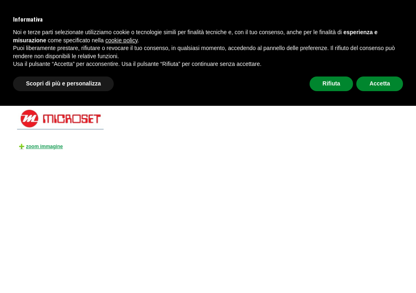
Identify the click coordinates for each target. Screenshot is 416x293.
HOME (29, 91)
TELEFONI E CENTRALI (40, 70)
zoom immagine (44, 146)
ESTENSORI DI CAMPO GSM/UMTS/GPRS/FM (208, 91)
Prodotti (47, 91)
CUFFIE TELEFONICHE (94, 70)
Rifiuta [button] (331, 270)
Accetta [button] (379, 270)
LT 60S (265, 91)
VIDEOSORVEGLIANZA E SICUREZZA (163, 70)
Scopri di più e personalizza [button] (63, 270)
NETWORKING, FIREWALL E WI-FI (310, 70)
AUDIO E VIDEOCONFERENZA (239, 70)
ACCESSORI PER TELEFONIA (132, 91)
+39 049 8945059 (37, 18)
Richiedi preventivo (371, 70)
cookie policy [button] (121, 227)
